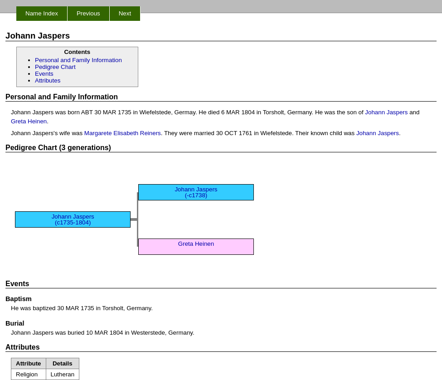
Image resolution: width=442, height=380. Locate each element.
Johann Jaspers (386, 112)
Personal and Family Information (78, 60)
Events (44, 73)
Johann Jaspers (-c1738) (196, 192)
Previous (88, 13)
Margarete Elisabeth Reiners (122, 133)
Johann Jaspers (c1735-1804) (73, 219)
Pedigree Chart (55, 66)
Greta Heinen (29, 121)
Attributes (47, 80)
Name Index (41, 13)
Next (125, 13)
